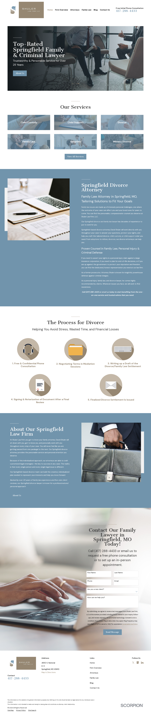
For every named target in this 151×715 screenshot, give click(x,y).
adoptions (96, 239)
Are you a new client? (97, 589)
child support (131, 236)
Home (92, 663)
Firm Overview (95, 668)
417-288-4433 (126, 11)
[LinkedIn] (142, 662)
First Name (93, 573)
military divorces (110, 239)
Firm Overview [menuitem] (61, 10)
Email (118, 581)
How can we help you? (97, 597)
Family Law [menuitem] (86, 10)
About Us (20, 73)
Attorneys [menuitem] (74, 10)
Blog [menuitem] (96, 10)
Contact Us (94, 688)
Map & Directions (49, 672)
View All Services (75, 156)
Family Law (94, 678)
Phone (91, 581)
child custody (117, 236)
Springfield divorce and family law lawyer (102, 221)
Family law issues (90, 207)
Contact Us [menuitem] (105, 10)
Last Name (120, 573)
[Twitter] (133, 662)
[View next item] (77, 83)
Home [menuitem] (50, 10)
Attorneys (94, 673)
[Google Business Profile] (137, 662)
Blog (91, 683)
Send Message (114, 632)
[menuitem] (11, 710)
